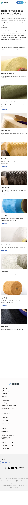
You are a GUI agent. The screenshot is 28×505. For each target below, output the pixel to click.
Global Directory (5, 442)
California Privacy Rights (7, 483)
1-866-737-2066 (5, 448)
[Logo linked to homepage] (5, 2)
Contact (20, 2)
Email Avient (4, 445)
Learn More (4, 81)
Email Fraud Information (20, 483)
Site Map (4, 485)
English (4, 462)
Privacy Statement (21, 480)
